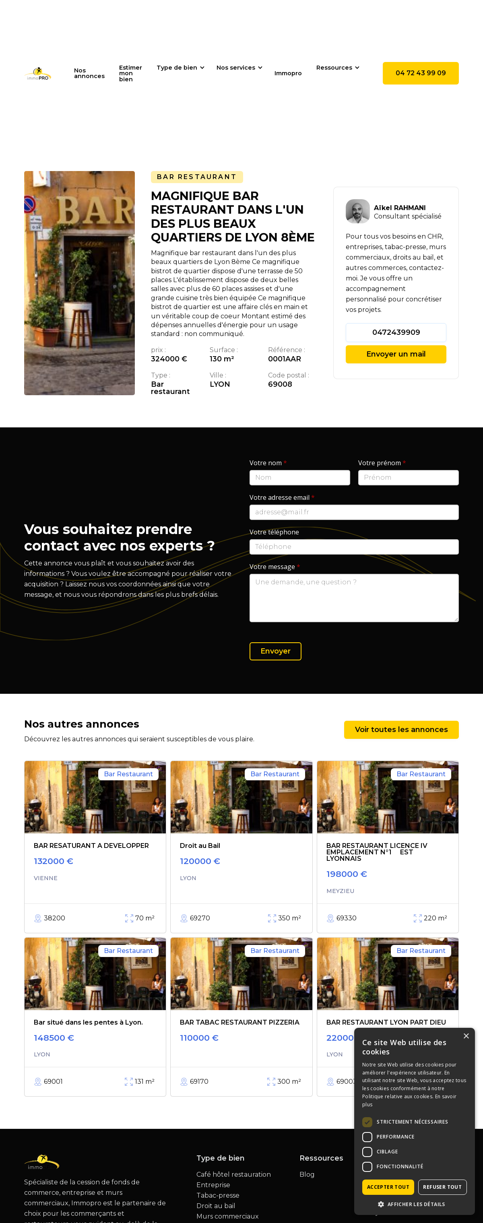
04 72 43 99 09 (421, 73)
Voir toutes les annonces (401, 729)
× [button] (466, 1036)
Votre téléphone (274, 532)
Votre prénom (382, 463)
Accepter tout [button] (388, 1187)
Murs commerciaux (227, 1216)
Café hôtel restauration (233, 1174)
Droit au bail (215, 1206)
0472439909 (396, 332)
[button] (179, 67)
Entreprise (213, 1185)
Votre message (275, 566)
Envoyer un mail (396, 354)
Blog (307, 1174)
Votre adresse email (282, 497)
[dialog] (414, 1121)
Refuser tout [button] (442, 1187)
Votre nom (268, 463)
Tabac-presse (217, 1195)
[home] (37, 73)
